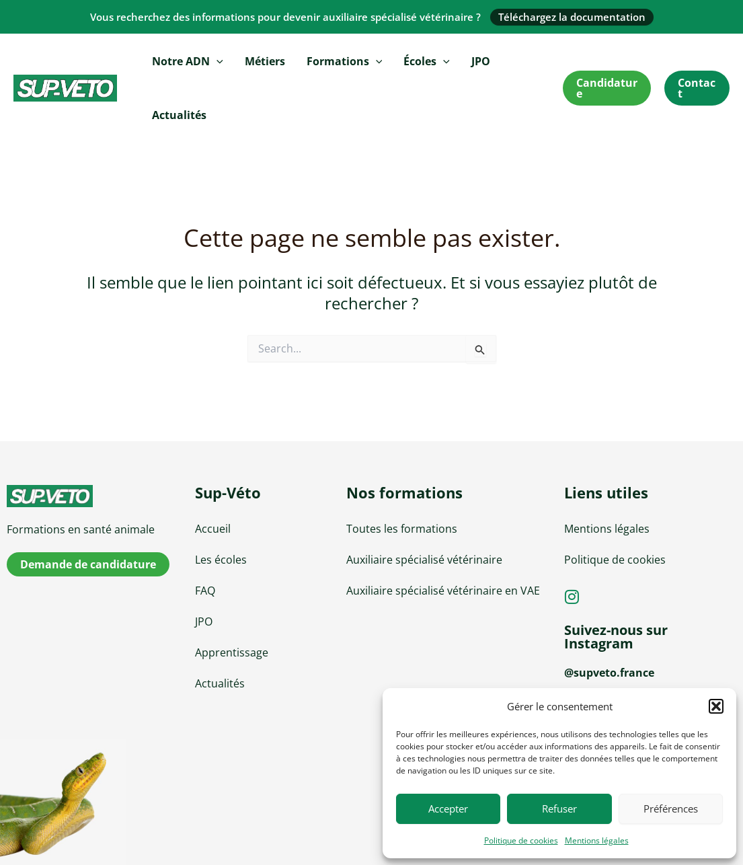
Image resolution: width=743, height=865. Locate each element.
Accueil (213, 528)
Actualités (179, 115)
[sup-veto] (93, 496)
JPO (480, 61)
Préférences (670, 808)
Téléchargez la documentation (572, 17)
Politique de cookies (521, 840)
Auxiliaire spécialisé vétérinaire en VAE (443, 590)
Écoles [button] (426, 61)
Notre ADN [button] (187, 61)
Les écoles (221, 559)
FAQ (205, 590)
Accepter (448, 808)
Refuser (559, 808)
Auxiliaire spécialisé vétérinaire (424, 559)
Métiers (265, 61)
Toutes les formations (401, 528)
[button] (716, 706)
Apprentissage (231, 652)
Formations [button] (345, 61)
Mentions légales (597, 840)
